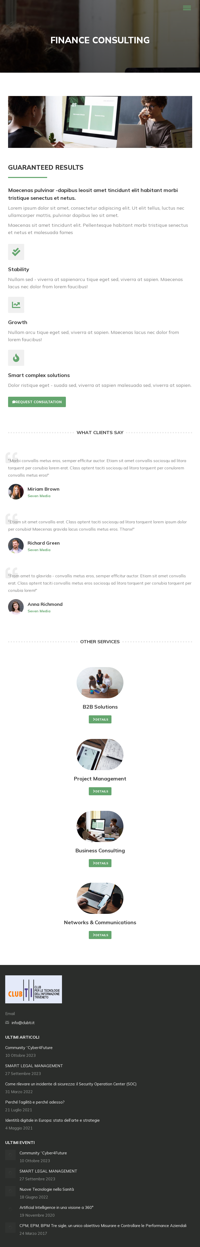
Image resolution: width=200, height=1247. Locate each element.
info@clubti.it (23, 1022)
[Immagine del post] (10, 1155)
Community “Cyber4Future (29, 1047)
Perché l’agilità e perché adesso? (35, 1102)
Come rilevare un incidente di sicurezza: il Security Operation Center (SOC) (71, 1083)
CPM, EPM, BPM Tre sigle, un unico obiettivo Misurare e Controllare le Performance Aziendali (103, 1225)
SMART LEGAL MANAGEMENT (34, 1065)
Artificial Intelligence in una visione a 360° (56, 1207)
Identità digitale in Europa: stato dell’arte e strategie (52, 1120)
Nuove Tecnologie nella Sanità (47, 1189)
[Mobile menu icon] (187, 8)
